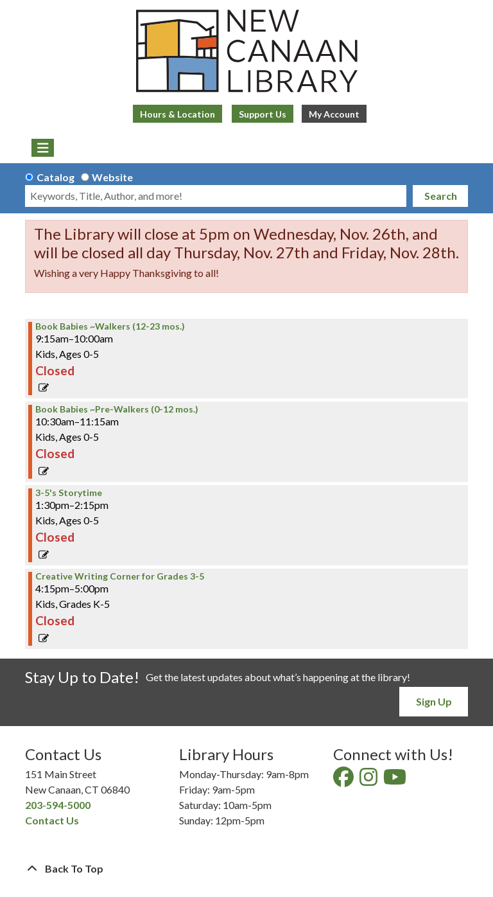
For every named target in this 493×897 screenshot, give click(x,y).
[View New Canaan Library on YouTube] (395, 780)
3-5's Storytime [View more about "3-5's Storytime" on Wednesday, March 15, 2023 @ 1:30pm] (68, 492)
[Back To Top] (246, 868)
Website (112, 177)
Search (440, 196)
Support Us (262, 114)
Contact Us (52, 820)
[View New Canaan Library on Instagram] (369, 780)
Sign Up (434, 701)
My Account (334, 114)
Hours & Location (177, 114)
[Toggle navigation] (42, 148)
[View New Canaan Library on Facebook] (344, 780)
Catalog (55, 177)
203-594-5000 (58, 805)
